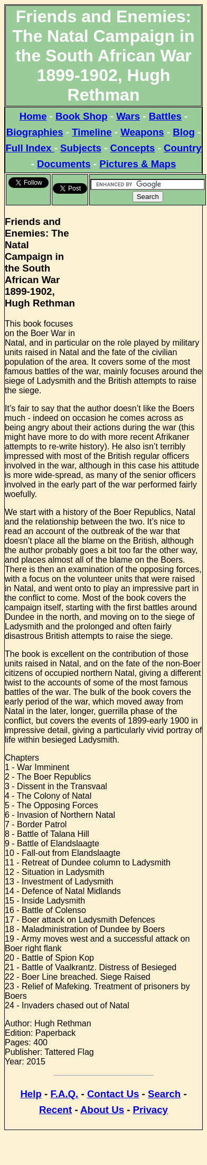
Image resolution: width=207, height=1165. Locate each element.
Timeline (91, 132)
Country (183, 147)
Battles (165, 116)
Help (30, 1093)
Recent (55, 1109)
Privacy (150, 1109)
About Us (102, 1109)
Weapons (142, 132)
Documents (64, 163)
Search (164, 1093)
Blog (183, 132)
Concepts (132, 147)
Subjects (80, 147)
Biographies (34, 132)
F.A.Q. (64, 1093)
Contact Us (113, 1093)
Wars (128, 116)
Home (33, 116)
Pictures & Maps (137, 163)
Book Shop (81, 116)
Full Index (29, 147)
